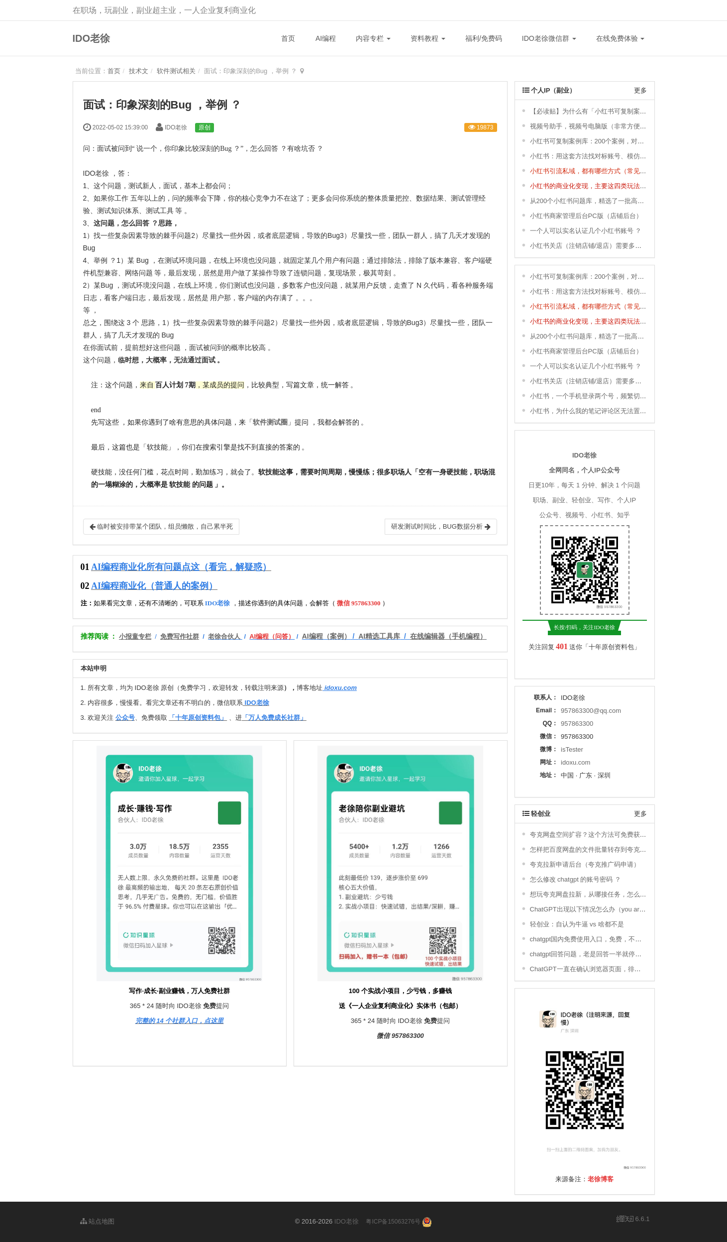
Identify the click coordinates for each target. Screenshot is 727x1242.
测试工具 (160, 211)
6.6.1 (633, 1219)
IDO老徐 (91, 38)
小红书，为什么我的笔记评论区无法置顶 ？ (592, 411)
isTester (572, 749)
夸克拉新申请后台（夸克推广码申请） (585, 864)
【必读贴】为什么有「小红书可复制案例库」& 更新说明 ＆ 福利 (622, 111)
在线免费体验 (620, 38)
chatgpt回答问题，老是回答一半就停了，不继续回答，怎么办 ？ (622, 954)
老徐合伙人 (224, 636)
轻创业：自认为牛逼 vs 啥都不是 (577, 924)
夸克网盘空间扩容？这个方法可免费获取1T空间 (598, 834)
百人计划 (169, 385)
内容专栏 (373, 38)
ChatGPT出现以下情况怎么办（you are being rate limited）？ (618, 909)
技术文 (138, 71)
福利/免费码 (483, 38)
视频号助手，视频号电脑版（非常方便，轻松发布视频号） (614, 126)
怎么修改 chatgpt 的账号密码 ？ (575, 879)
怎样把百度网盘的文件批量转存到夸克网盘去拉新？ (604, 849)
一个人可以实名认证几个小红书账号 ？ (586, 230)
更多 (640, 90)
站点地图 (97, 1221)
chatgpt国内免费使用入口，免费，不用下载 (592, 939)
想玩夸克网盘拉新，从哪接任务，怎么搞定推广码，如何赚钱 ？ (621, 894)
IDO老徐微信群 (549, 38)
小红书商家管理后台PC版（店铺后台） (586, 216)
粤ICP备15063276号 (393, 1221)
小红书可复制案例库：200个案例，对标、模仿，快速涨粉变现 (619, 141)
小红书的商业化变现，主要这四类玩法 (585, 186)
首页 (288, 38)
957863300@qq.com (591, 710)
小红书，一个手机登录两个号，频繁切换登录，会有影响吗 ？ (618, 396)
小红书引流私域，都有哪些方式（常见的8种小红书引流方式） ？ (623, 171)
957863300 (577, 723)
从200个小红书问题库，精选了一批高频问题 (593, 201)
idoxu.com (575, 762)
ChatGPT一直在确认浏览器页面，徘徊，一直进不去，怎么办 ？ (622, 969)
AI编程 (325, 38)
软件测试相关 (176, 71)
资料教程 (428, 38)
